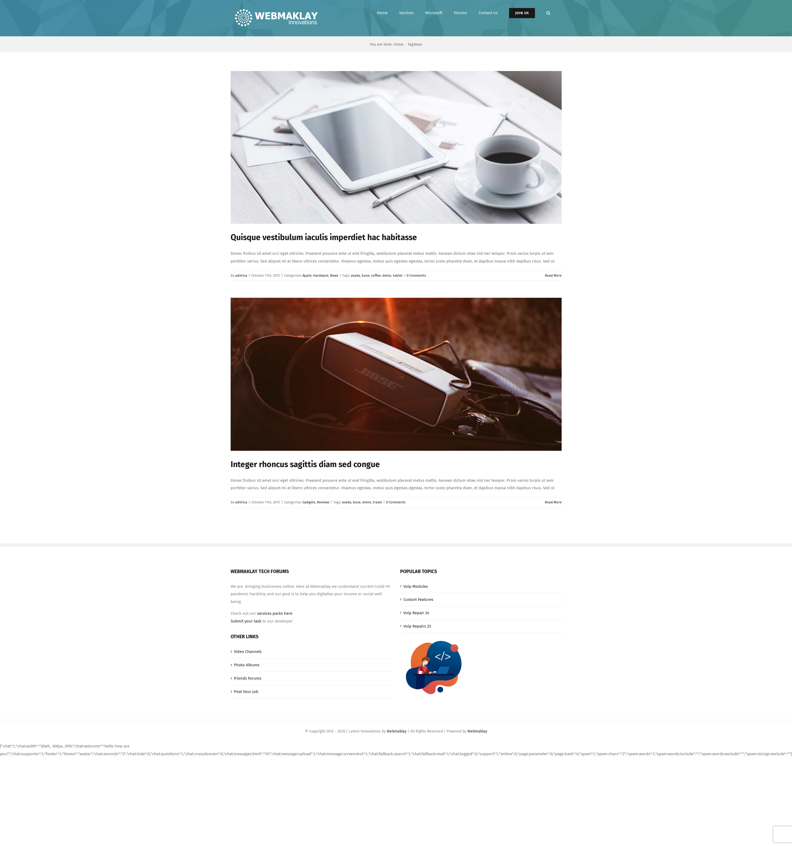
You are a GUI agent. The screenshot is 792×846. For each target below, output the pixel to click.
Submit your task (246, 621)
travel (377, 502)
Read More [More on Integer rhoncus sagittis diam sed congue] (553, 502)
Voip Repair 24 (416, 612)
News (334, 275)
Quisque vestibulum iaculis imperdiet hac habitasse (324, 237)
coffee (376, 275)
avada (355, 275)
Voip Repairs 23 (417, 626)
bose (365, 275)
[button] (548, 13)
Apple (307, 275)
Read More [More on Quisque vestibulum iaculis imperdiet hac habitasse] (553, 275)
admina (241, 275)
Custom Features (418, 599)
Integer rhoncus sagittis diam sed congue (305, 464)
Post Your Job (246, 691)
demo (386, 275)
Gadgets (308, 502)
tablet (398, 275)
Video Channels (248, 651)
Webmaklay (397, 731)
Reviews (323, 502)
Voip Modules (415, 586)
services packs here (274, 613)
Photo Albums (246, 665)
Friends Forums (247, 678)
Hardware (320, 275)
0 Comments (416, 275)
